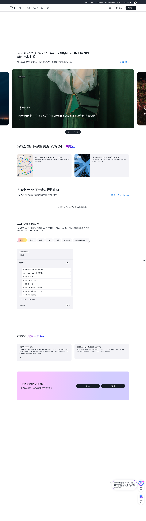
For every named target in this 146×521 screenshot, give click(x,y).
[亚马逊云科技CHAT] (141, 483)
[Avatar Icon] (135, 2)
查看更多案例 (124, 62)
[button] (21, 8)
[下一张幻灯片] (79, 132)
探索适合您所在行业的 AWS (120, 195)
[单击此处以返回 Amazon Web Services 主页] (12, 9)
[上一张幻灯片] (67, 132)
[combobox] (71, 146)
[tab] (22, 240)
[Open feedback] (144, 260)
